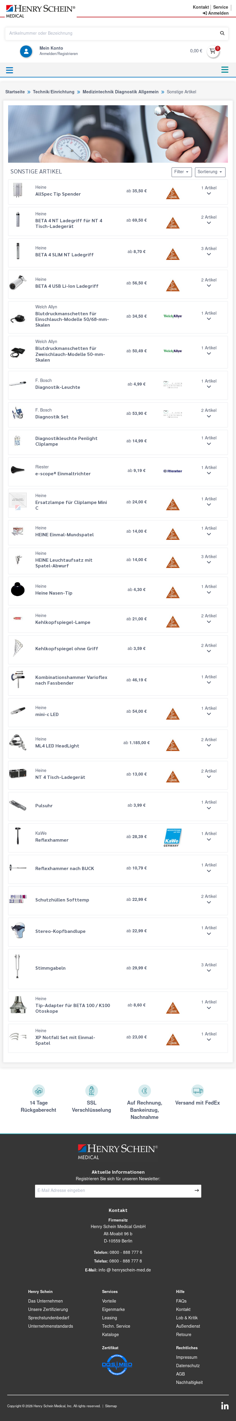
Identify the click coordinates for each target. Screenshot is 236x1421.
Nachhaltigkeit (189, 1383)
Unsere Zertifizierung (48, 1310)
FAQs (181, 1302)
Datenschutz (188, 1366)
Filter (181, 172)
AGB (180, 1375)
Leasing (109, 1318)
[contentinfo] (216, 13)
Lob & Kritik (187, 1318)
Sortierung (210, 172)
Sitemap (111, 1406)
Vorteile (109, 1302)
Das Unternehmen (45, 1302)
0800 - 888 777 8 (125, 1261)
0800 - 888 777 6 (126, 1253)
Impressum (186, 1358)
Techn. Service (116, 1327)
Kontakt (183, 1310)
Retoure (183, 1335)
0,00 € (196, 51)
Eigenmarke (113, 1310)
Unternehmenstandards (50, 1327)
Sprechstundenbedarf (48, 1318)
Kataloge (110, 1335)
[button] (201, 7)
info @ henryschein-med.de (125, 1270)
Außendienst (188, 1327)
